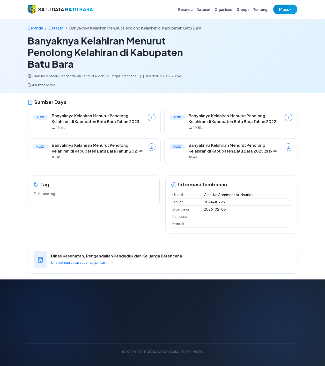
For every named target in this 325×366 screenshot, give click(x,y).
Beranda (185, 9)
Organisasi (223, 9)
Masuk (285, 9)
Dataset (204, 9)
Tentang (260, 9)
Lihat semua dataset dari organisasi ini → (82, 262)
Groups (242, 9)
